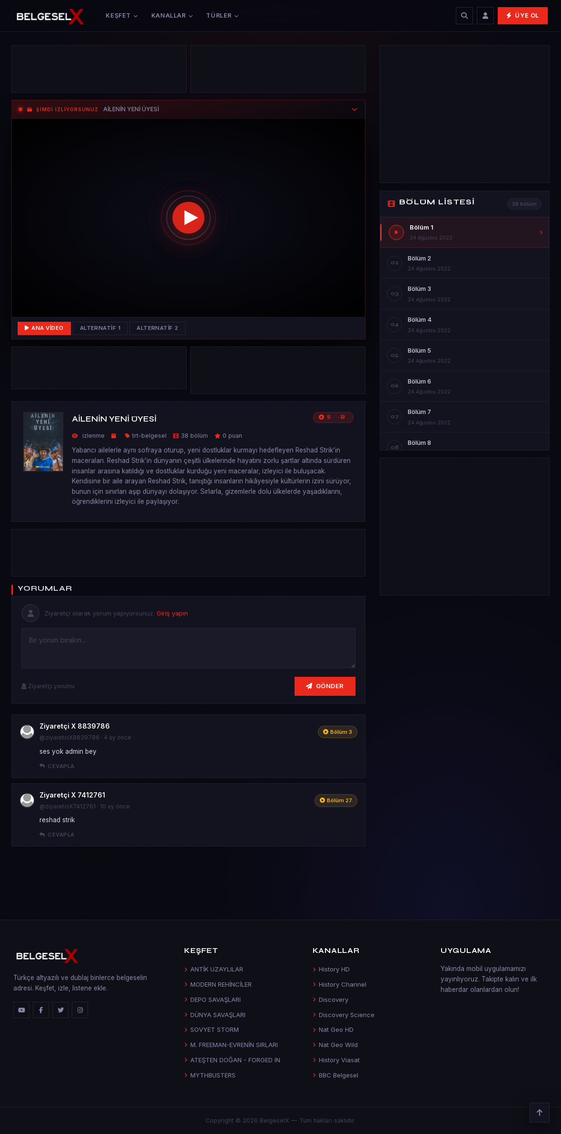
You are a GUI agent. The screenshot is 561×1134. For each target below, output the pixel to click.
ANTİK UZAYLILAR (213, 969)
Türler (222, 15)
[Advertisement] (99, 71)
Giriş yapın (172, 613)
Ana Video (44, 328)
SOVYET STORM (211, 1029)
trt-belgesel (149, 435)
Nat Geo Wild (335, 1044)
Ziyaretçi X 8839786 (74, 726)
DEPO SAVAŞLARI (212, 999)
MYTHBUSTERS (210, 1075)
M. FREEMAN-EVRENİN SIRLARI (231, 1044)
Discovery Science (343, 1015)
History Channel (339, 984)
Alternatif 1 (100, 328)
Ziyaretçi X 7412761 (72, 795)
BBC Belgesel (335, 1075)
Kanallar (172, 15)
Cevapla (57, 766)
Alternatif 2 (157, 328)
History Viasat (336, 1060)
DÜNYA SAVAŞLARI (215, 1015)
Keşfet (122, 15)
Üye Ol (522, 15)
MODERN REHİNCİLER (218, 984)
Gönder (325, 686)
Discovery (330, 999)
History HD (331, 969)
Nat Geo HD (333, 1029)
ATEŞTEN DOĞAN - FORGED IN (232, 1060)
